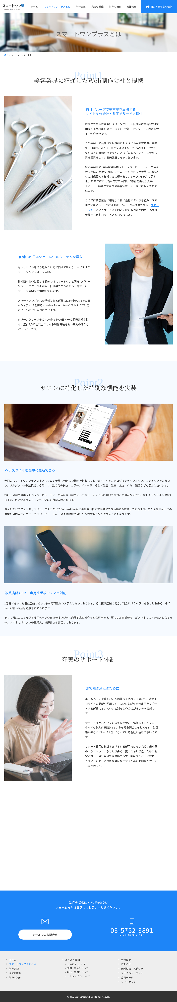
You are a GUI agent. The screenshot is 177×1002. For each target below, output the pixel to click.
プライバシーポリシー (133, 973)
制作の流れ (15, 977)
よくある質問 (72, 959)
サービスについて (76, 964)
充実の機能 (15, 973)
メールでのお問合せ (45, 935)
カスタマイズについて (79, 976)
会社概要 (131, 6)
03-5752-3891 (131, 930)
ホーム (12, 959)
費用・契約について (77, 968)
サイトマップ (128, 982)
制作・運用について (77, 972)
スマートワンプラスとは (22, 964)
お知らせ (126, 964)
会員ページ (127, 977)
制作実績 (14, 968)
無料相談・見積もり (132, 968)
